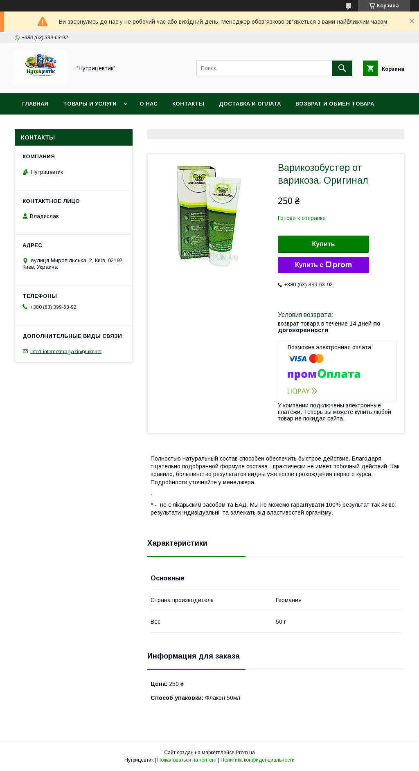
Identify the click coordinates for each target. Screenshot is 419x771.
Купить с (323, 265)
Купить (323, 244)
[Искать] (342, 68)
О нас (149, 104)
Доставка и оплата (250, 104)
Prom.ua (245, 752)
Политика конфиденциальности (258, 760)
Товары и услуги (90, 104)
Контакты (188, 104)
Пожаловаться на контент (187, 760)
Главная (35, 104)
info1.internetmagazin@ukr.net (65, 351)
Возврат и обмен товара (334, 104)
